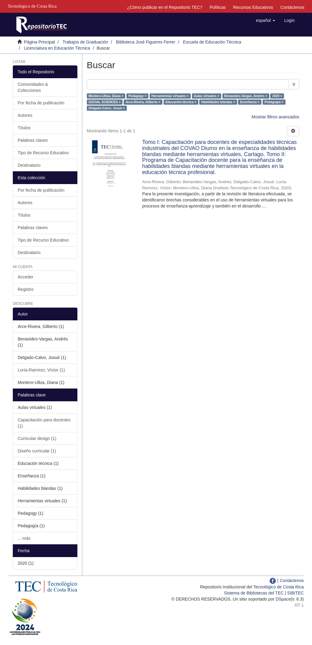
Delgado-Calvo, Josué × (107, 108)
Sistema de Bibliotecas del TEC (254, 593)
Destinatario (29, 165)
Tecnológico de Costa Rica (278, 586)
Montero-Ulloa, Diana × (106, 96)
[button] (265, 20)
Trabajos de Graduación (85, 42)
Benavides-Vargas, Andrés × (245, 96)
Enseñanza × (250, 102)
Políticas (218, 7)
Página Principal (39, 42)
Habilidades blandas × (218, 102)
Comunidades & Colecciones (33, 87)
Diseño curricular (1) (37, 450)
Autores (25, 115)
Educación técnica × (180, 102)
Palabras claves (33, 140)
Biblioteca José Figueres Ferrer (146, 42)
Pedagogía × (273, 102)
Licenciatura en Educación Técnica (57, 48)
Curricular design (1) (37, 438)
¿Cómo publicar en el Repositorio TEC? (164, 7)
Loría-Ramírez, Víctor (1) (41, 370)
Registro (26, 289)
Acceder (25, 276)
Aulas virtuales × (206, 96)
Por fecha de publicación (41, 102)
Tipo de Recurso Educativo (43, 152)
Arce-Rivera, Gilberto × (143, 102)
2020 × (277, 96)
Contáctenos (292, 7)
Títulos (24, 127)
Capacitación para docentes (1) (44, 422)
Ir (293, 84)
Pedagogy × (137, 96)
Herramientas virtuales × (170, 96)
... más (24, 538)
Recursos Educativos (253, 7)
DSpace (283, 599)
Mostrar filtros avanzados (275, 116)
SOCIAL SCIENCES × (105, 102)
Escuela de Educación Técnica (212, 42)
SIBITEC (295, 593)
